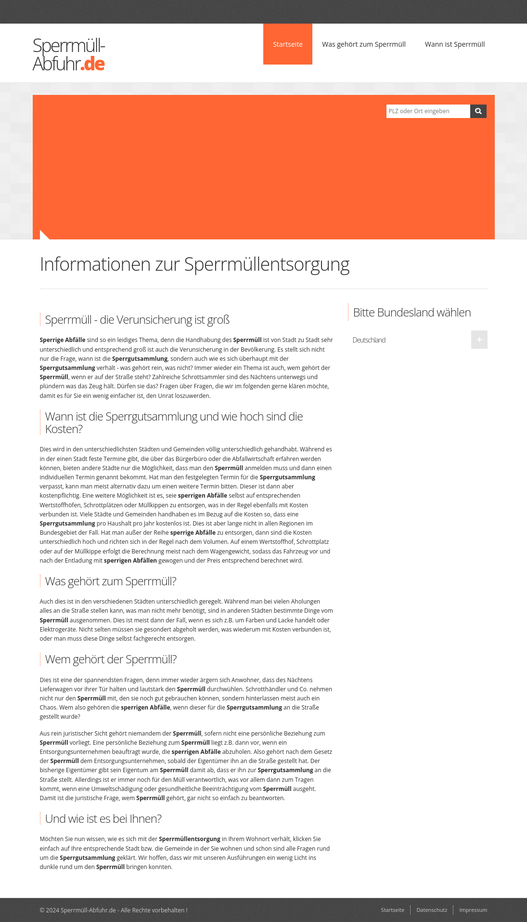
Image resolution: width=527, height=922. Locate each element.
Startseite (288, 44)
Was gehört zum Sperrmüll (364, 44)
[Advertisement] (206, 167)
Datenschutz (431, 909)
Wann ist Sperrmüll (455, 44)
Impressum (473, 909)
